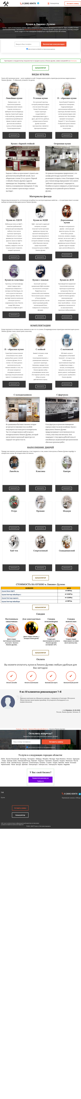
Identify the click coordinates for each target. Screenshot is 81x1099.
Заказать (14, 135)
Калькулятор (53, 3)
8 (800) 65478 (29, 3)
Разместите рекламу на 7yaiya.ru (40, 779)
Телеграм (73, 61)
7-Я (2, 792)
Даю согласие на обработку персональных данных (40, 49)
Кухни (25, 729)
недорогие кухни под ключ (33, 29)
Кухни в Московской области (38, 729)
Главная (18, 729)
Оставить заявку (73, 3)
